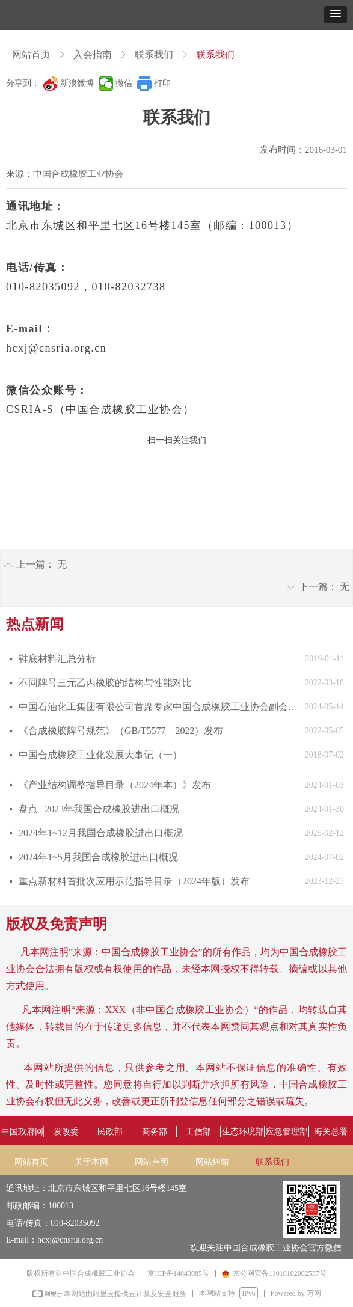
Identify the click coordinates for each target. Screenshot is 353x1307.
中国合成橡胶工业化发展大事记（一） (100, 755)
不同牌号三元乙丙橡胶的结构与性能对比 (105, 683)
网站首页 (31, 54)
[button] (335, 14)
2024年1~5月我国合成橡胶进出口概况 (98, 857)
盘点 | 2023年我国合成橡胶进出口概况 (99, 809)
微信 (123, 83)
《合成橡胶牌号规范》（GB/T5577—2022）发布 (121, 731)
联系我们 (154, 54)
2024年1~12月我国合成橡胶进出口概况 (101, 833)
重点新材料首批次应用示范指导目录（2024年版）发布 (134, 881)
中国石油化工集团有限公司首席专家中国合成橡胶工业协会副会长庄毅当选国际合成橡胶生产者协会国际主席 (159, 707)
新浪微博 (77, 83)
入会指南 (92, 54)
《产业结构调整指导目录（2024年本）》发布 (115, 785)
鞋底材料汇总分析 (57, 659)
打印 (162, 83)
